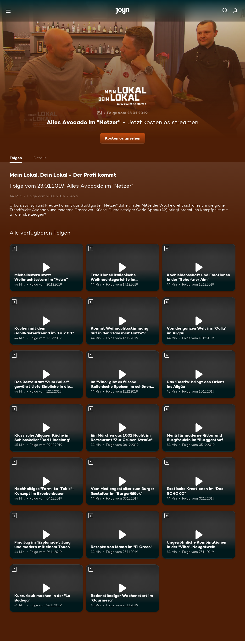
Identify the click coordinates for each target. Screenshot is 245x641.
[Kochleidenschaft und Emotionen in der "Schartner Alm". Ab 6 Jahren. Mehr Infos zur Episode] (198, 267)
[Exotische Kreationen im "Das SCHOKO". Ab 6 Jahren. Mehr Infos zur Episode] (198, 481)
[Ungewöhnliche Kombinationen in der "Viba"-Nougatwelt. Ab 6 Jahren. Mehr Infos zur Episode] (198, 534)
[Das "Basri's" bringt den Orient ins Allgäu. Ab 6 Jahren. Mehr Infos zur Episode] (198, 374)
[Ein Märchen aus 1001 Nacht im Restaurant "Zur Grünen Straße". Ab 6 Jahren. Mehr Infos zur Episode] (122, 428)
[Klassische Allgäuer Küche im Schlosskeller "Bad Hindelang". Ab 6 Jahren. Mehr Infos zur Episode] (46, 428)
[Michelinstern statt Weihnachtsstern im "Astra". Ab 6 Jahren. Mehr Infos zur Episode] (46, 267)
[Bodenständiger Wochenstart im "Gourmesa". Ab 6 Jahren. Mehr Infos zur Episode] (122, 588)
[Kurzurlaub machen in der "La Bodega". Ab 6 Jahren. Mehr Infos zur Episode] (46, 588)
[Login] (235, 10)
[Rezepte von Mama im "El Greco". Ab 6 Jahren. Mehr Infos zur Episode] (122, 534)
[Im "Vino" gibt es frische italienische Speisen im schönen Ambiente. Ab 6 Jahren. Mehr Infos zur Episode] (122, 374)
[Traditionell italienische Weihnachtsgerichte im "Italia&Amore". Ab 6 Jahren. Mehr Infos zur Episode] (122, 267)
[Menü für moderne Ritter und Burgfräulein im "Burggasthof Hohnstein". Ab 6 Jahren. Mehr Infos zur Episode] (198, 428)
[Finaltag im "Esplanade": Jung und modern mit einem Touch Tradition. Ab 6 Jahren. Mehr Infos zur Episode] (46, 534)
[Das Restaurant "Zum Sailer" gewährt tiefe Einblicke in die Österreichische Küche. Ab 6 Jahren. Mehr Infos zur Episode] (46, 374)
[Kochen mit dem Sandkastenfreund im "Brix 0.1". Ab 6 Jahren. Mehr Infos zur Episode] (46, 321)
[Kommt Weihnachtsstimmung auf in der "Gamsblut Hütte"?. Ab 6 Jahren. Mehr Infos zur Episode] (122, 321)
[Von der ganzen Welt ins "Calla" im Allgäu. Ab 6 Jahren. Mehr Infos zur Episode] (198, 321)
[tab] (17, 158)
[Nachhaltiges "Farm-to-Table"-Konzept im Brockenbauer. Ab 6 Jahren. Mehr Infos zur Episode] (46, 481)
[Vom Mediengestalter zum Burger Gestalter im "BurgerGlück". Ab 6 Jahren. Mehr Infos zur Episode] (122, 481)
